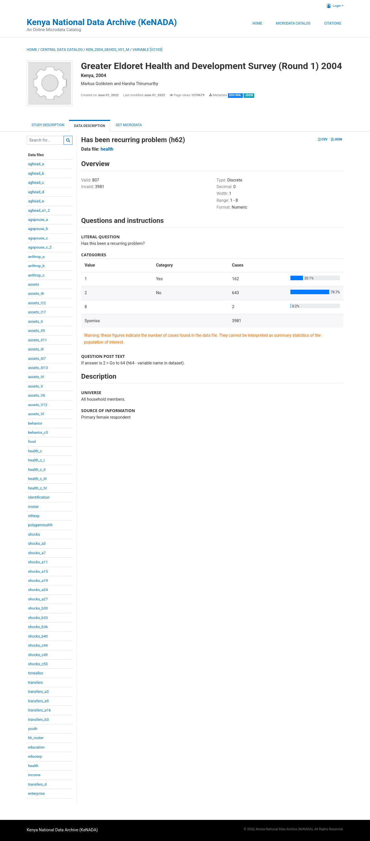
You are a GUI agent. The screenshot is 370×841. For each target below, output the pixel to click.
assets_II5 (36, 330)
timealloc (35, 673)
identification (39, 497)
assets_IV (36, 377)
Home (257, 23)
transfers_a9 (38, 701)
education (36, 747)
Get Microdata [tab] (128, 125)
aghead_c (36, 182)
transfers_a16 (39, 710)
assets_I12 (37, 303)
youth (32, 729)
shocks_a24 (38, 590)
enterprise (36, 793)
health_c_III (37, 479)
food (32, 441)
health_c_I (36, 460)
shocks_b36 (38, 627)
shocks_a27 (38, 599)
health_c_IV (37, 488)
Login (334, 6)
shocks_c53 (38, 664)
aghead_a (36, 164)
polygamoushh (40, 525)
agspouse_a (38, 219)
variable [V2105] (147, 49)
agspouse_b (38, 229)
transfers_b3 (38, 719)
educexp (35, 756)
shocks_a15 (38, 571)
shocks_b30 (38, 608)
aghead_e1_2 (39, 210)
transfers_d (37, 784)
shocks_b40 (38, 636)
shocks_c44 (38, 645)
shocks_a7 (37, 553)
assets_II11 (37, 340)
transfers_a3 (38, 691)
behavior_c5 (38, 432)
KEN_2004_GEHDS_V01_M (107, 49)
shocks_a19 (38, 580)
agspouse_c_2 (40, 247)
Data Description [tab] (89, 126)
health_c (35, 451)
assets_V (35, 386)
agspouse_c (38, 238)
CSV (322, 139)
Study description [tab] (48, 125)
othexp (33, 516)
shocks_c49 (38, 655)
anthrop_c (36, 275)
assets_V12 (37, 405)
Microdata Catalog (293, 23)
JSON (336, 139)
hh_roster (36, 738)
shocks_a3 (37, 543)
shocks (34, 534)
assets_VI (36, 414)
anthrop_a (36, 257)
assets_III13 (38, 368)
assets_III (36, 349)
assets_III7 (37, 358)
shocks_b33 (38, 618)
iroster (33, 507)
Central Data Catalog (62, 49)
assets (33, 284)
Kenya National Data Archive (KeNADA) (102, 22)
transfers (35, 682)
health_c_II (37, 469)
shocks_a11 (38, 562)
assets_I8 (36, 293)
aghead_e (36, 201)
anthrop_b (36, 266)
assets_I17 (37, 312)
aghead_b (36, 173)
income (34, 775)
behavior (35, 423)
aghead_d (36, 192)
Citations (332, 23)
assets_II (35, 321)
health (33, 766)
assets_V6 (36, 395)
